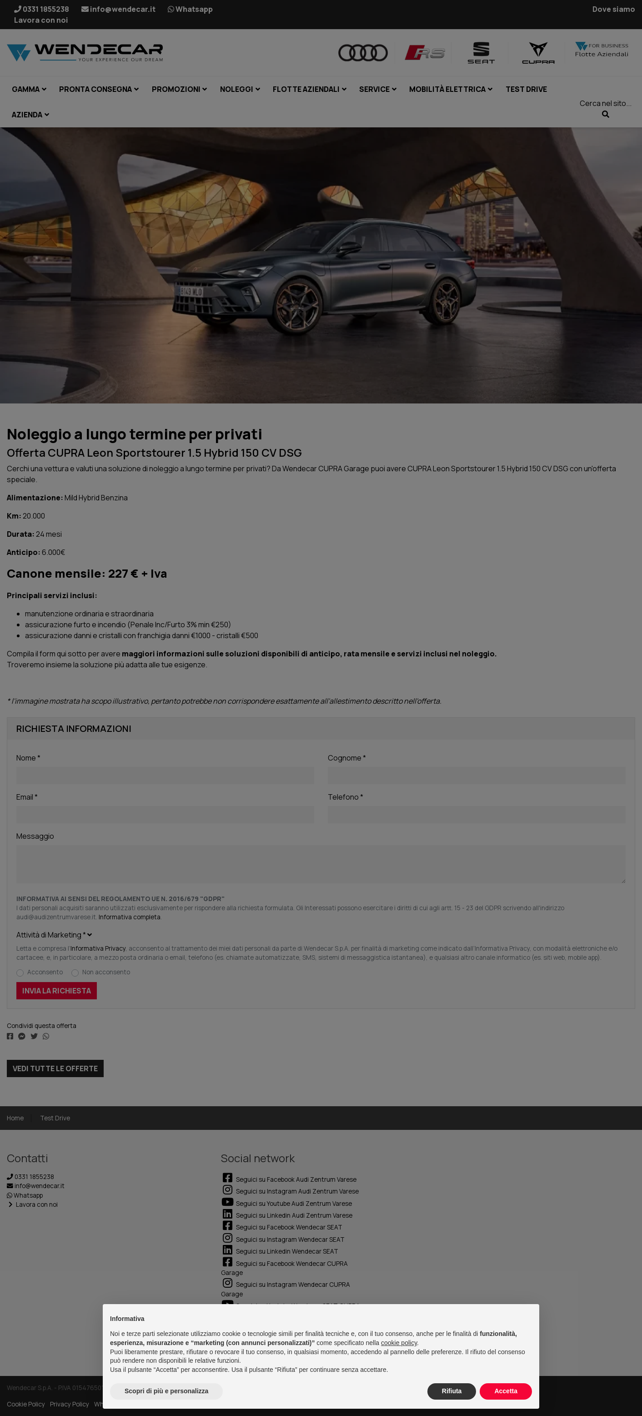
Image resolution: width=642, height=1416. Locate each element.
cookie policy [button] (399, 1342)
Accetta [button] (505, 1391)
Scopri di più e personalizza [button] (166, 1391)
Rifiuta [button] (452, 1391)
